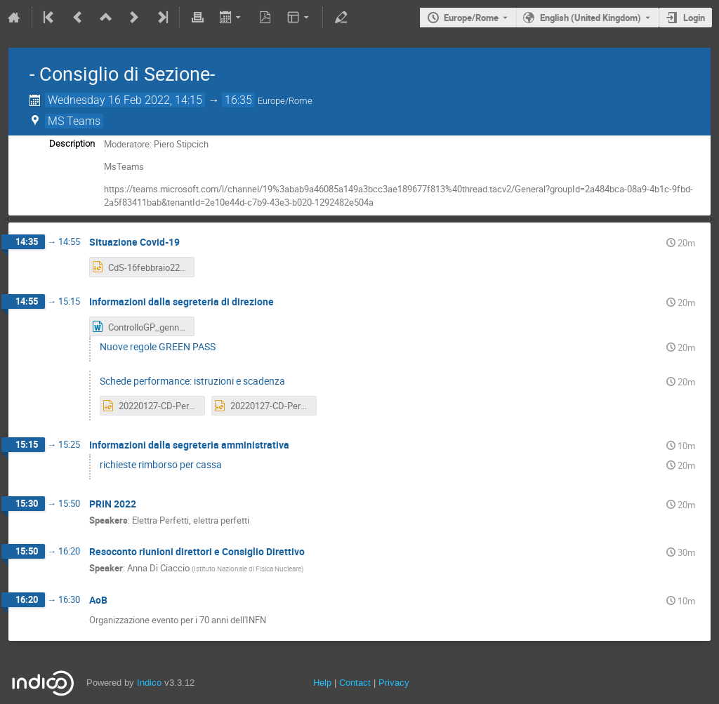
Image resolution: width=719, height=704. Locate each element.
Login (694, 17)
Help (322, 683)
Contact (355, 683)
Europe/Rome (471, 17)
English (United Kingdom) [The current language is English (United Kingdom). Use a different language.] (590, 17)
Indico (149, 683)
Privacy (393, 683)
